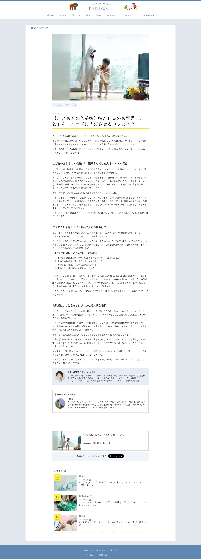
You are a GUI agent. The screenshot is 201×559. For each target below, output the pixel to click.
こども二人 (58, 105)
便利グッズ (131, 15)
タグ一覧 (113, 550)
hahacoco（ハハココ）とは (95, 550)
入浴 (67, 105)
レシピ (76, 15)
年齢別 (148, 15)
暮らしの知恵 (93, 15)
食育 (62, 15)
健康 (50, 15)
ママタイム (113, 15)
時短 (74, 105)
